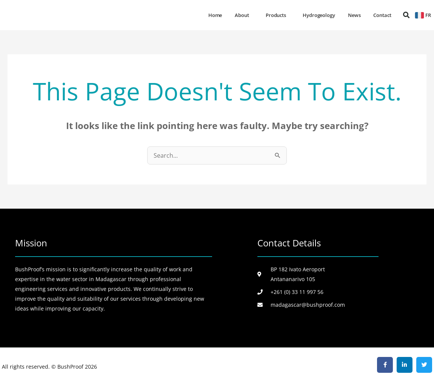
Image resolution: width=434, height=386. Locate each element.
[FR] (419, 15)
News (354, 15)
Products (278, 15)
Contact (382, 15)
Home (215, 15)
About (244, 15)
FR (428, 15)
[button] (406, 15)
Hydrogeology (319, 15)
